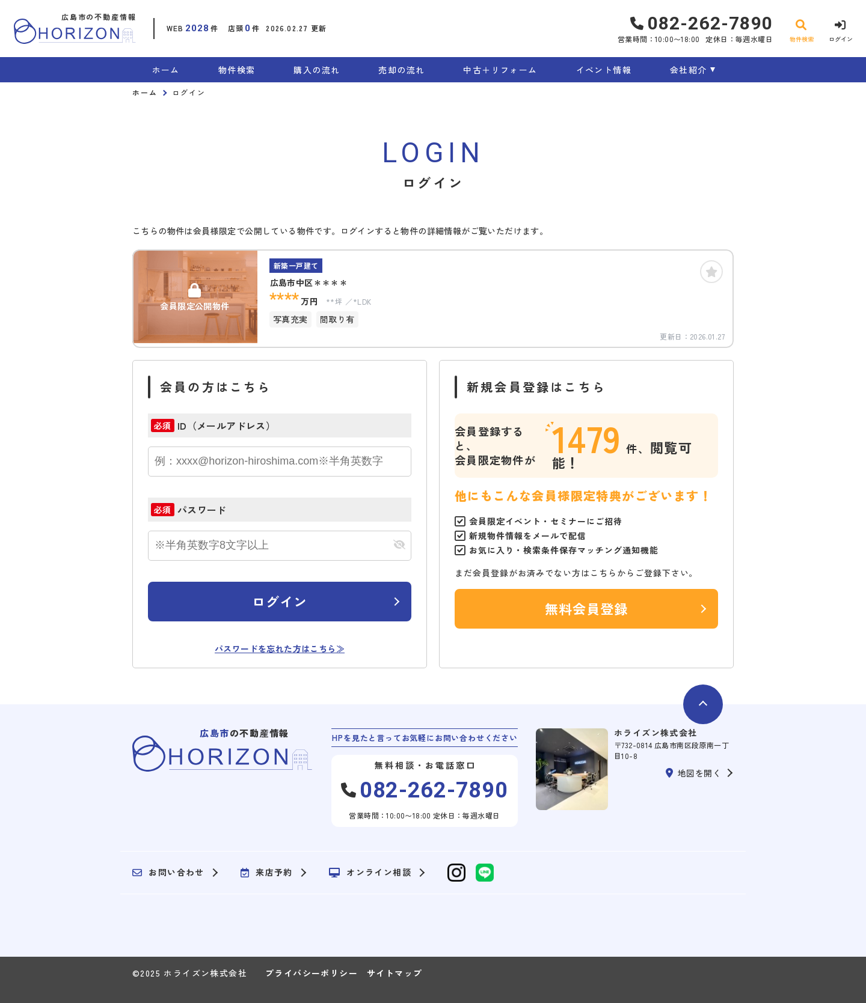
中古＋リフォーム (500, 70)
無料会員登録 (586, 608)
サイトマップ (394, 973)
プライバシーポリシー (311, 973)
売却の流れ (401, 70)
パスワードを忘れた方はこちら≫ (280, 648)
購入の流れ (316, 70)
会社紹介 (688, 70)
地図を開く (693, 773)
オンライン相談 (370, 872)
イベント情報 (603, 70)
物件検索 (237, 70)
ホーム (166, 70)
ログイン (279, 601)
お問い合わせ (168, 872)
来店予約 (267, 872)
